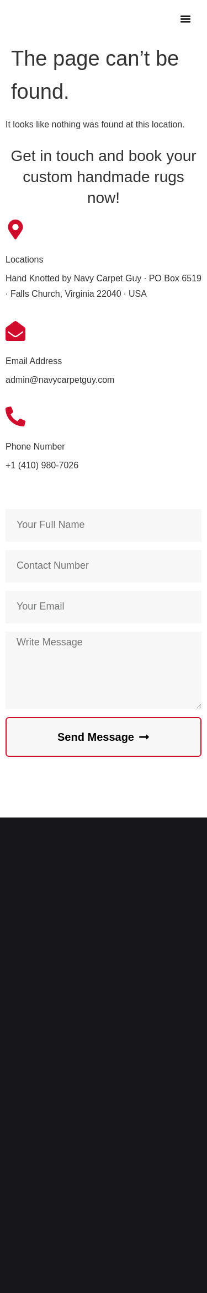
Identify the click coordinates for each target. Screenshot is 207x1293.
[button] (185, 18)
